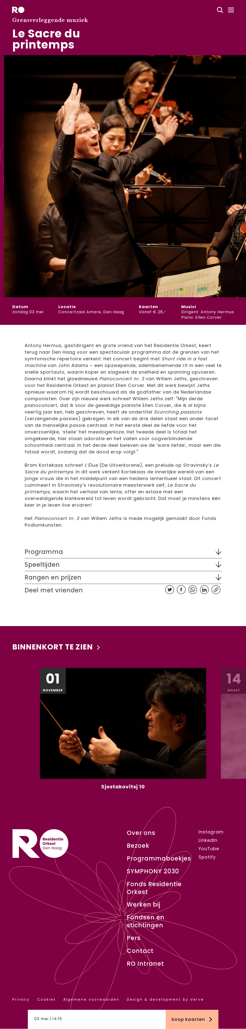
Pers (134, 938)
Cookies (46, 999)
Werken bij (143, 905)
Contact (140, 951)
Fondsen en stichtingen (145, 921)
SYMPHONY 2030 (153, 871)
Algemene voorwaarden (91, 999)
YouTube (208, 849)
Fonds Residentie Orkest (154, 888)
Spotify (207, 857)
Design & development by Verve (165, 999)
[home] (18, 10)
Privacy (21, 999)
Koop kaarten (192, 1019)
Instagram (211, 832)
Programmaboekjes (159, 859)
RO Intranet (145, 964)
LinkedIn (207, 840)
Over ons (141, 833)
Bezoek (138, 846)
